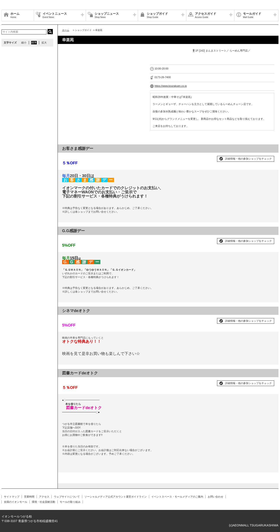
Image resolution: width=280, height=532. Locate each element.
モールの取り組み (70, 501)
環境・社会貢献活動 (43, 501)
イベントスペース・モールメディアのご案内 (177, 496)
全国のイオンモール (15, 501)
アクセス (44, 496)
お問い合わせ (215, 496)
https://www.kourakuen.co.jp (170, 85)
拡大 (44, 42)
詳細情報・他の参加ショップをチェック (248, 158)
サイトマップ (11, 496)
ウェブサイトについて (67, 496)
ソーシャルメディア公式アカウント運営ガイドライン (115, 496)
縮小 (23, 42)
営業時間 (29, 496)
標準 (34, 42)
